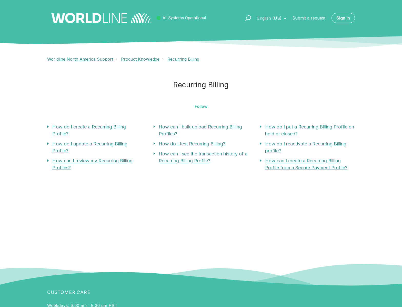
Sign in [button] (343, 18)
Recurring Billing (183, 59)
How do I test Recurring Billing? (192, 143)
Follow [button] (201, 106)
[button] (245, 18)
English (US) (270, 18)
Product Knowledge (140, 59)
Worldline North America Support (80, 59)
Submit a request (308, 18)
